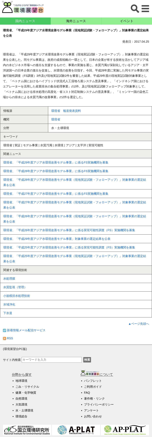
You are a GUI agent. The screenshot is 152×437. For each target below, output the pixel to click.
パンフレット (93, 380)
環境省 (55, 119)
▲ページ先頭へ (138, 323)
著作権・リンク (94, 398)
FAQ (87, 392)
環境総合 (21, 416)
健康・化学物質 (25, 392)
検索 (87, 359)
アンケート (91, 410)
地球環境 (21, 380)
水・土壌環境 (24, 410)
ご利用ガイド (93, 386)
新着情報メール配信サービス (24, 330)
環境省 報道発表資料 (66, 110)
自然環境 (21, 398)
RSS (8, 338)
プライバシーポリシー (99, 404)
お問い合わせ (93, 416)
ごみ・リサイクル (27, 386)
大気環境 (21, 404)
